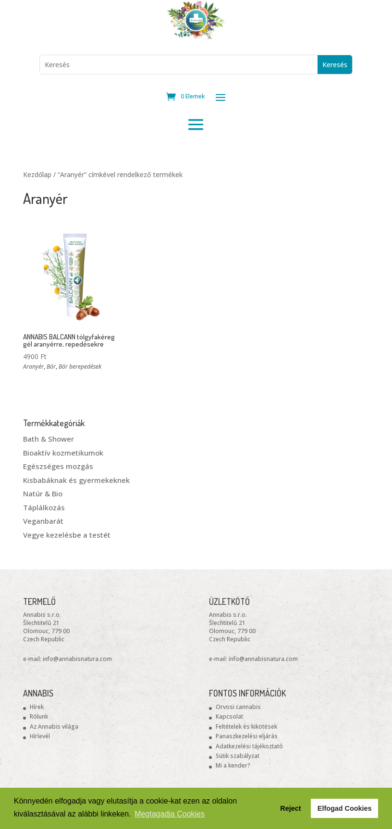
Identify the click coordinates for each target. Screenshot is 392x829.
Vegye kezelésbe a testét (66, 535)
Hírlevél (40, 736)
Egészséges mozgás (58, 466)
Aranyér (33, 366)
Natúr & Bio (42, 493)
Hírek (37, 707)
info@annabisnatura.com (77, 659)
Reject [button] (290, 808)
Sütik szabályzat (237, 756)
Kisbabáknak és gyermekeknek (76, 480)
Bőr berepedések (80, 366)
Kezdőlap (37, 174)
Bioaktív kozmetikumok (63, 452)
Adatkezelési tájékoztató (249, 746)
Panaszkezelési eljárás (247, 736)
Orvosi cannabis (238, 707)
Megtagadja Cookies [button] (170, 814)
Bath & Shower (48, 439)
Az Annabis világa (54, 726)
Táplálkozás (44, 507)
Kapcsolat (229, 716)
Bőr (51, 366)
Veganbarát (43, 521)
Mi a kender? (233, 765)
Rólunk (39, 716)
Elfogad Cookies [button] (345, 808)
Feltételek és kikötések (246, 726)
